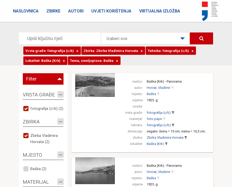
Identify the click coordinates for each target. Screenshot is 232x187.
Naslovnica (26, 11)
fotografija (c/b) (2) (46, 108)
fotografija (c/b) (159, 113)
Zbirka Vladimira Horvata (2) (44, 138)
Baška (151, 94)
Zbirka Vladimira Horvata (165, 137)
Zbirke (53, 11)
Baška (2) (38, 168)
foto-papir (154, 119)
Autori (75, 11)
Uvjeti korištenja (111, 11)
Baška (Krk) (155, 144)
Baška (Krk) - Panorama (164, 81)
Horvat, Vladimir (158, 88)
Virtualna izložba (159, 11)
